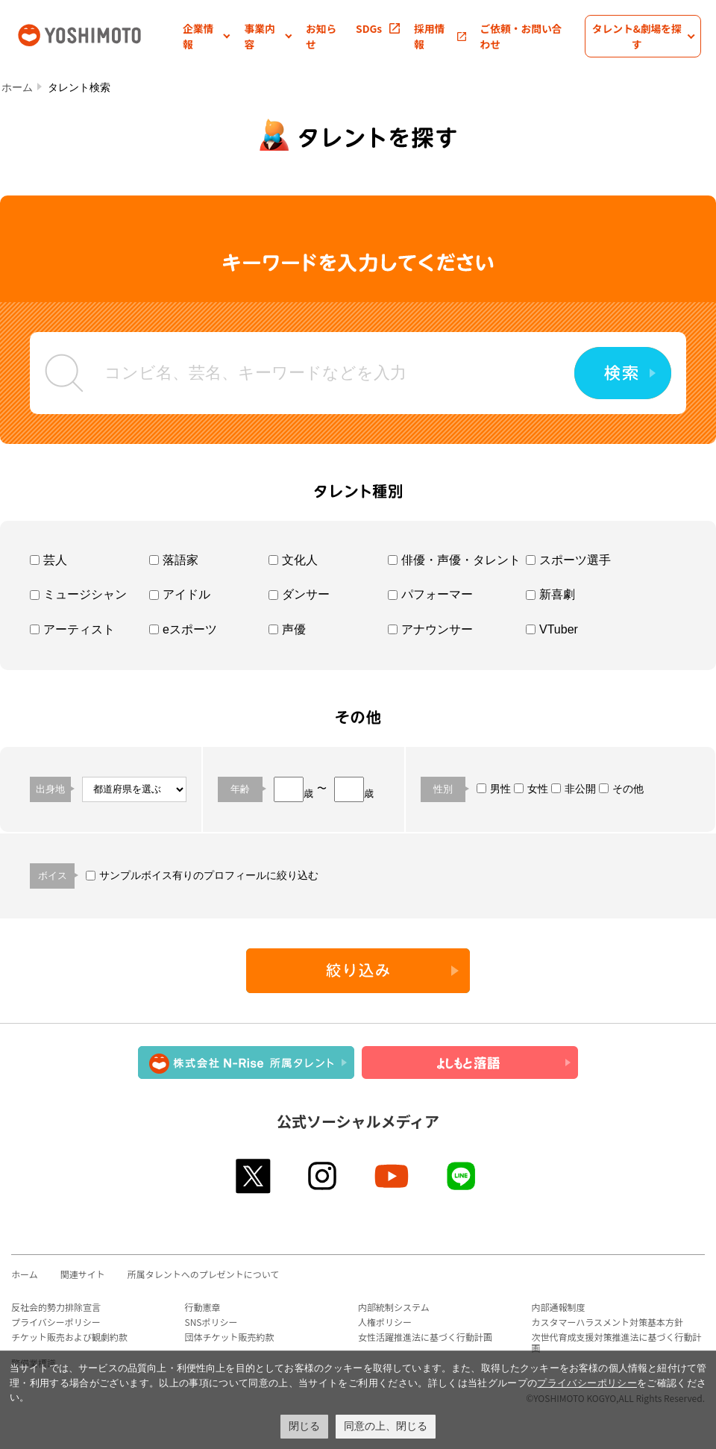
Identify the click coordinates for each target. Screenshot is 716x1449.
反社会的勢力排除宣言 (56, 1307)
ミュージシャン (78, 594)
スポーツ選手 (568, 560)
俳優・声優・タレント (454, 560)
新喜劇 (550, 594)
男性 (494, 789)
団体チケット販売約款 (229, 1336)
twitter (254, 1176)
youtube (392, 1176)
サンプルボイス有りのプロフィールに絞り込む (202, 875)
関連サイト (82, 1274)
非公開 (573, 789)
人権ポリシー (385, 1321)
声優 (287, 629)
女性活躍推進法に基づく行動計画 (425, 1336)
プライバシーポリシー (56, 1321)
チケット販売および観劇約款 (69, 1336)
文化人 (293, 560)
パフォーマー (430, 594)
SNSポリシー (211, 1321)
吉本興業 (99, 34)
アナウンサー (430, 629)
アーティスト (72, 629)
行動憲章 (203, 1307)
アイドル (179, 594)
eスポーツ (183, 629)
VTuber (552, 629)
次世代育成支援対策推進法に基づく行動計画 (617, 1342)
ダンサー (299, 594)
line (462, 1176)
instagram (323, 1176)
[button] (206, 36)
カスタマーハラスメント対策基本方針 (608, 1321)
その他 (621, 789)
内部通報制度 (558, 1307)
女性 (531, 789)
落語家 (173, 560)
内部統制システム (394, 1307)
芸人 (48, 560)
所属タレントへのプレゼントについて (204, 1274)
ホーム (17, 87)
